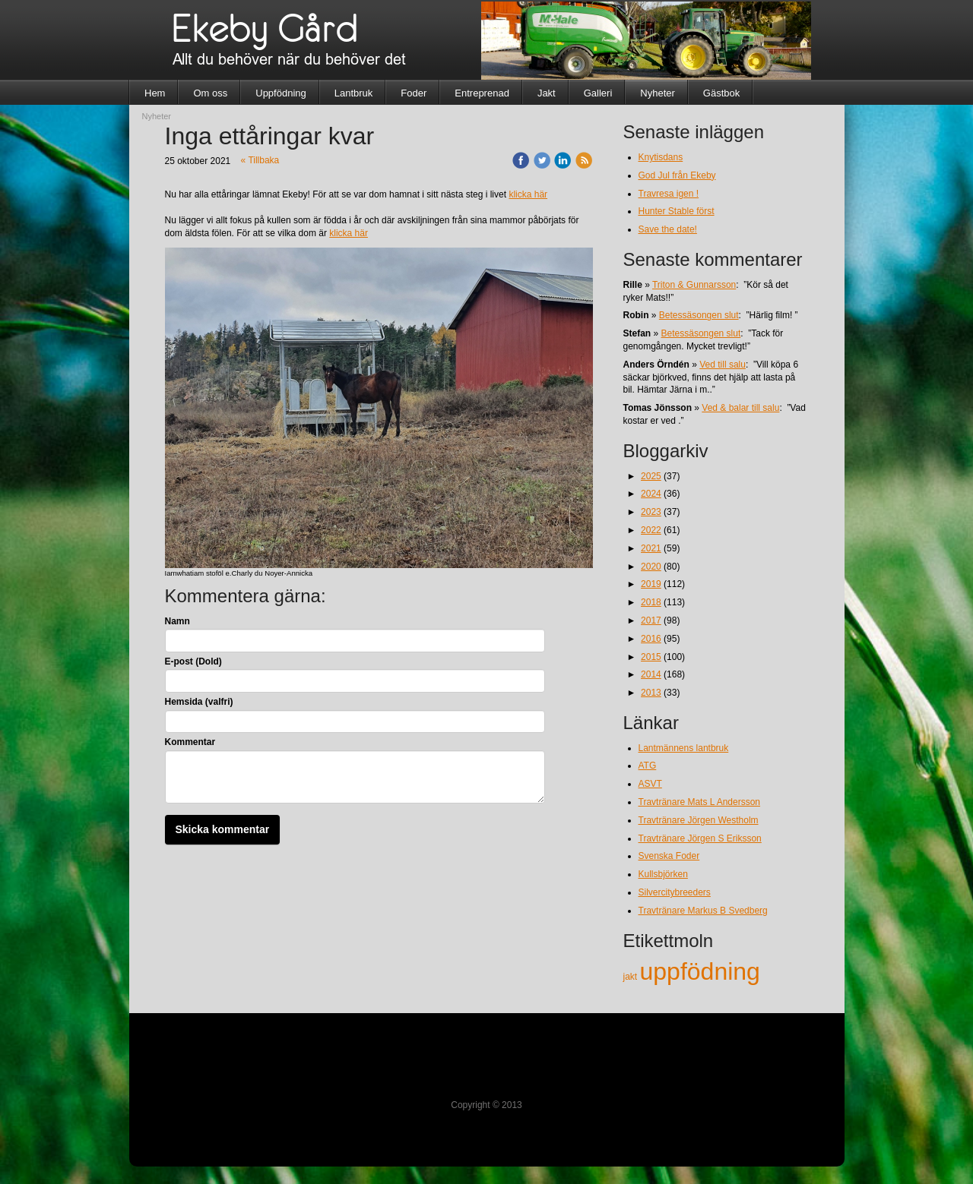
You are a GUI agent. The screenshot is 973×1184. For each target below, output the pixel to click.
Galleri (598, 93)
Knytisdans (661, 157)
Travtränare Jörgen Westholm (699, 820)
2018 (651, 602)
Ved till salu (722, 364)
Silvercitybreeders (675, 892)
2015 (651, 657)
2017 (651, 620)
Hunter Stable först (677, 211)
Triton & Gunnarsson (694, 284)
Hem (154, 93)
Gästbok (721, 93)
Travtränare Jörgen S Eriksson (700, 838)
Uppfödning (280, 93)
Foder (413, 93)
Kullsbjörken (663, 874)
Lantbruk (353, 93)
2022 (651, 530)
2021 (651, 548)
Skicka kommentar (223, 829)
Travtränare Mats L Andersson (700, 802)
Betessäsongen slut (699, 315)
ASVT (650, 783)
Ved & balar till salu (740, 408)
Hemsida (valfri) (199, 701)
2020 (651, 566)
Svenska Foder (669, 856)
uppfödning (700, 971)
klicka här (528, 194)
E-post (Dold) (193, 661)
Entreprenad (482, 93)
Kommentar (190, 742)
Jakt (546, 93)
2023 (651, 512)
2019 (651, 584)
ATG (648, 765)
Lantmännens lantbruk (684, 748)
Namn (177, 621)
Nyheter (657, 93)
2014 (651, 674)
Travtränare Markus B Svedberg (703, 910)
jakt (631, 976)
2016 (651, 638)
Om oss (210, 93)
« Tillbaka (260, 160)
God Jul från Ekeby (677, 175)
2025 (651, 476)
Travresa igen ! (669, 193)
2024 (651, 493)
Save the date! (668, 229)
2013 (651, 692)
